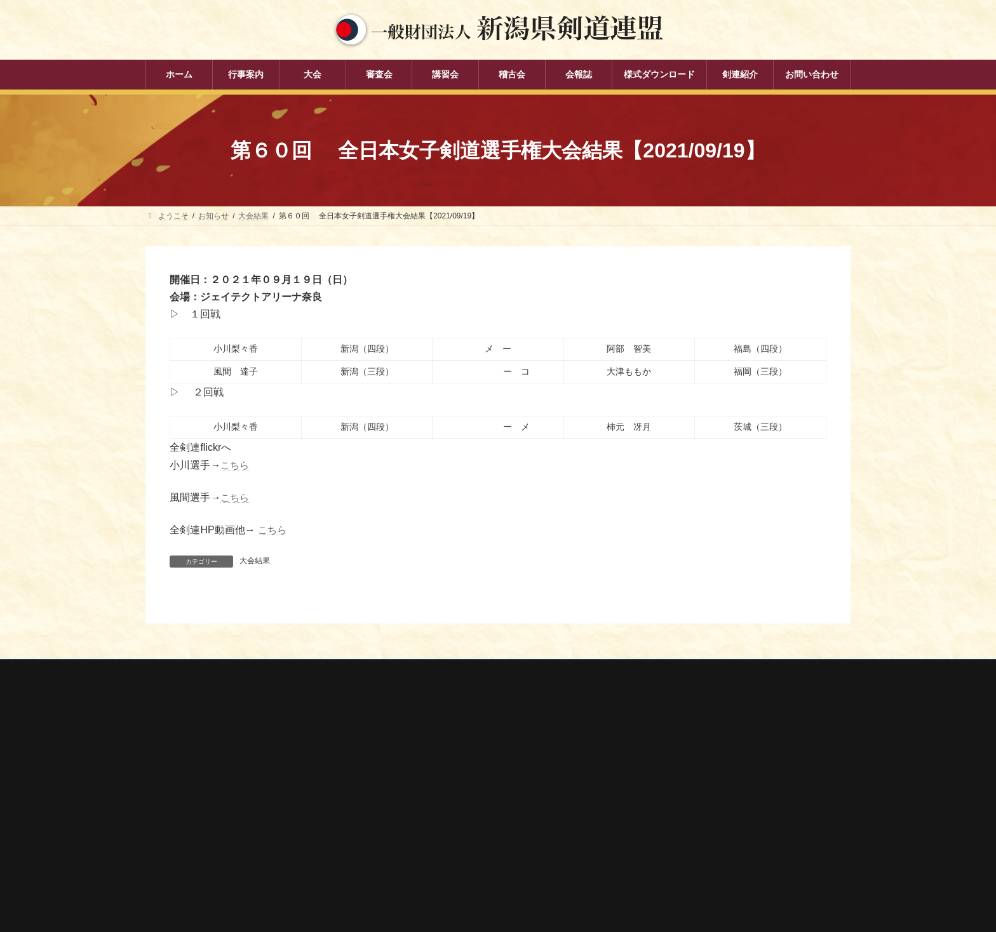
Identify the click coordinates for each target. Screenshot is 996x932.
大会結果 (254, 560)
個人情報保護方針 (188, 671)
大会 (402, 766)
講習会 (405, 810)
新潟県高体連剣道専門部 (681, 833)
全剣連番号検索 (666, 749)
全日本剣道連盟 (666, 766)
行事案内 (409, 744)
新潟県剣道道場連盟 (674, 800)
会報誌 (405, 854)
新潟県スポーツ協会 (674, 782)
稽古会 (405, 833)
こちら (235, 465)
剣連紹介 (409, 876)
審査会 (405, 788)
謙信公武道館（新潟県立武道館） (697, 850)
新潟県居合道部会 (670, 816)
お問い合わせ (267, 671)
